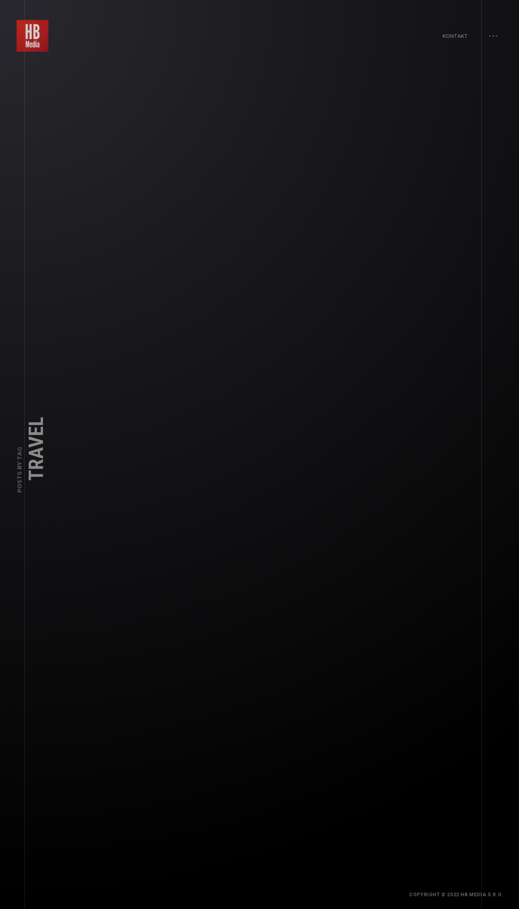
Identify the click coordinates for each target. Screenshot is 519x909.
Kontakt (453, 34)
